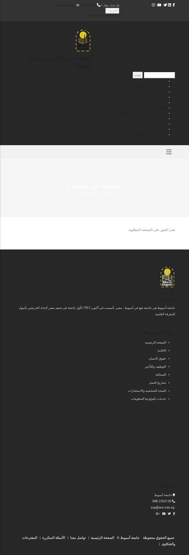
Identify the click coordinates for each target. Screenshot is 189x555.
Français (104, 15)
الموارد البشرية (155, 103)
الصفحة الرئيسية (154, 81)
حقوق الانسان (157, 358)
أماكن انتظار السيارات (151, 135)
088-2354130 (161, 501)
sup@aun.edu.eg (65, 5)
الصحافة (160, 97)
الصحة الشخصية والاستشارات (145, 124)
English (93, 15)
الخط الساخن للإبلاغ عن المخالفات (142, 113)
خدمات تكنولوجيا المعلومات (148, 398)
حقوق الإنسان (156, 129)
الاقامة (161, 350)
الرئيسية (85, 85)
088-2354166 (88, 5)
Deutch (114, 15)
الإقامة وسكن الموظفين (149, 86)
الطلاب (86, 96)
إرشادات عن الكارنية (152, 92)
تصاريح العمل (157, 119)
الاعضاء (86, 90)
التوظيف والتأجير (154, 108)
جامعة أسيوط (163, 495)
